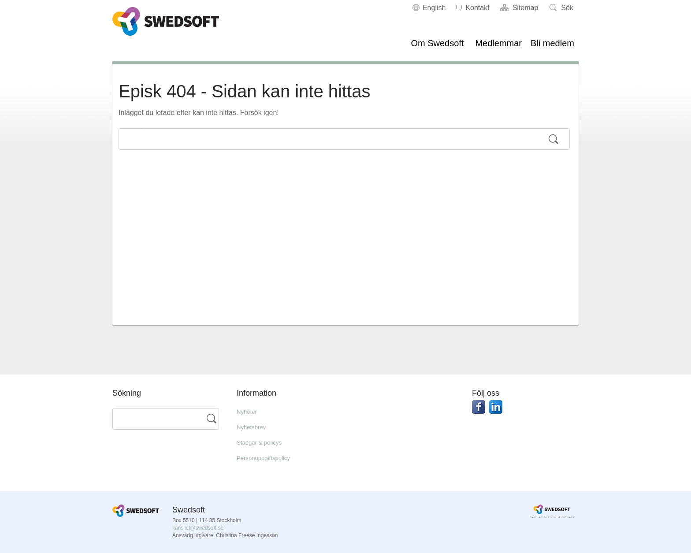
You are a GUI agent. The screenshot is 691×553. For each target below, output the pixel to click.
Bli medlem (552, 43)
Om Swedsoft (437, 43)
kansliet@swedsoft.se (197, 528)
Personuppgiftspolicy (269, 457)
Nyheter (249, 411)
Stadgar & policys (264, 442)
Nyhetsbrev (254, 427)
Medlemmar (498, 43)
